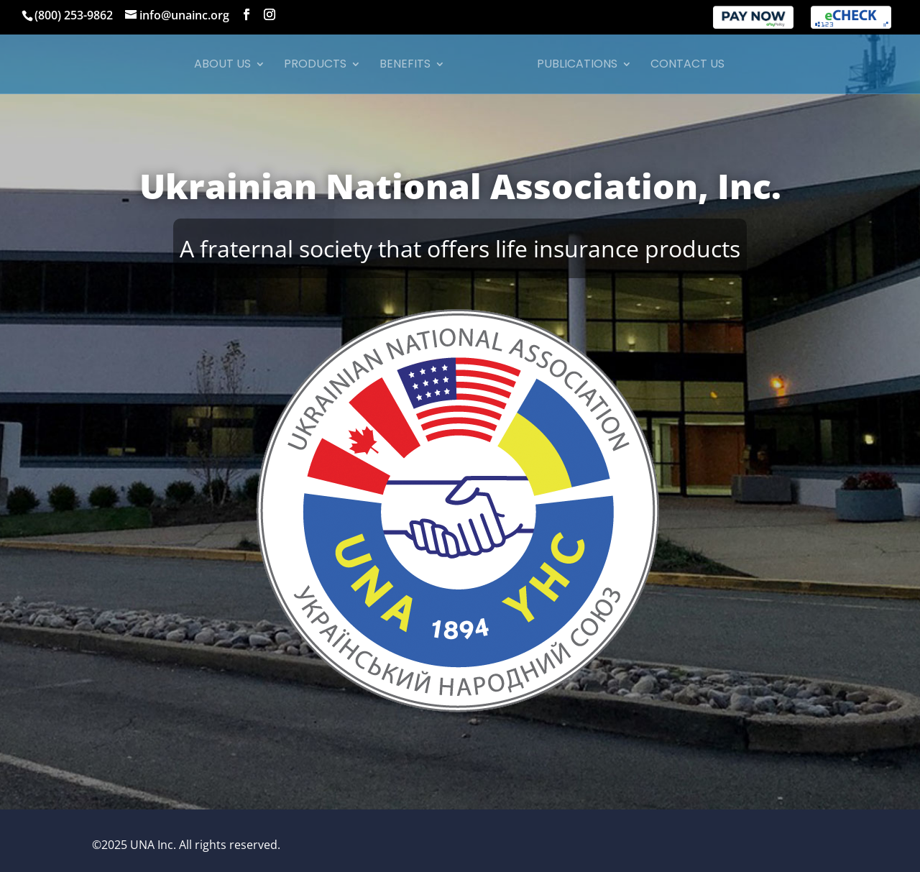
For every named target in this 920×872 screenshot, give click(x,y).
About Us (227, 65)
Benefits (410, 65)
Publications (572, 65)
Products (320, 65)
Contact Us (682, 65)
